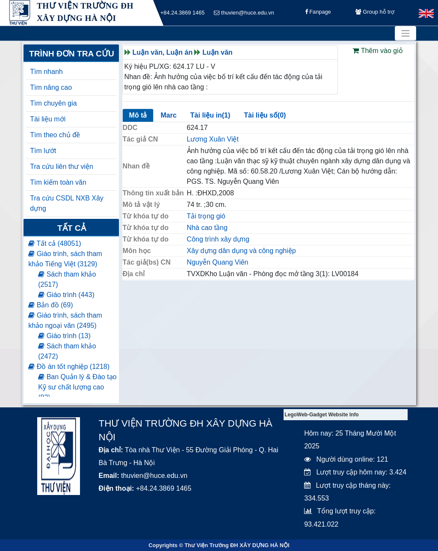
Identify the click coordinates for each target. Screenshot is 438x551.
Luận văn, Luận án (163, 52)
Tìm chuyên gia (53, 103)
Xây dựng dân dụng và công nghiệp (241, 250)
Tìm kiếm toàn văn (58, 182)
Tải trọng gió (206, 216)
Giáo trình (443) (66, 294)
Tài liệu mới (47, 119)
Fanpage (318, 13)
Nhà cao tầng (207, 227)
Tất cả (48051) (54, 243)
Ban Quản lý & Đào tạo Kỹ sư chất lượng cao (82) (77, 387)
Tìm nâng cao (51, 87)
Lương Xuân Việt (213, 139)
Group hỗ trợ (374, 13)
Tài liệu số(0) (265, 115)
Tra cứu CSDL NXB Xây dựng (67, 203)
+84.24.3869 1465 (179, 13)
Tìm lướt (43, 150)
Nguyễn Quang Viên (218, 262)
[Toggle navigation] (405, 33)
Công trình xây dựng (218, 239)
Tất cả (71, 228)
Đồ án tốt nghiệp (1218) (69, 366)
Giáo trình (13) (64, 335)
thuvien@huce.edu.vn (244, 13)
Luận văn (217, 52)
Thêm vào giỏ (377, 50)
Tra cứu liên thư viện (61, 166)
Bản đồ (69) (50, 305)
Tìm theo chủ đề (55, 134)
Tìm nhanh (46, 71)
